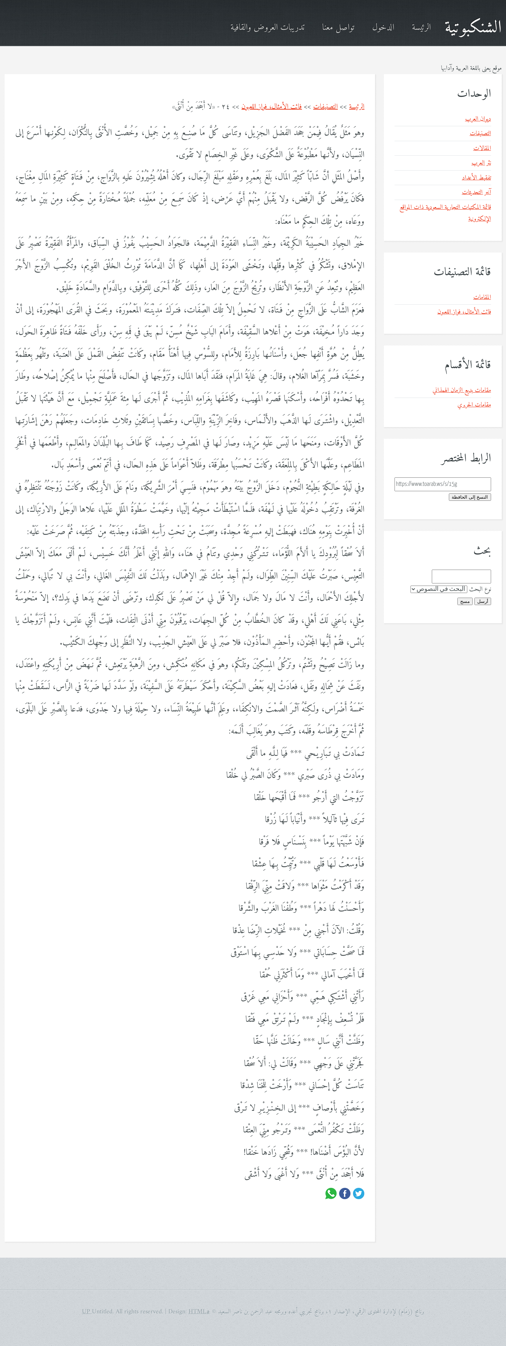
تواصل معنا (338, 28)
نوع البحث (480, 589)
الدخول (383, 28)
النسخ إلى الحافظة (470, 497)
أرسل (482, 601)
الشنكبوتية (473, 27)
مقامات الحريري (474, 404)
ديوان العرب (478, 118)
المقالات (482, 148)
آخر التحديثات (476, 192)
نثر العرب (481, 162)
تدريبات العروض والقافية (267, 28)
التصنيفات (325, 107)
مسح (465, 601)
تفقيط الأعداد (476, 177)
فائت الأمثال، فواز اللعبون (271, 107)
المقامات (482, 297)
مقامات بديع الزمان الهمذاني (461, 390)
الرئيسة (421, 28)
